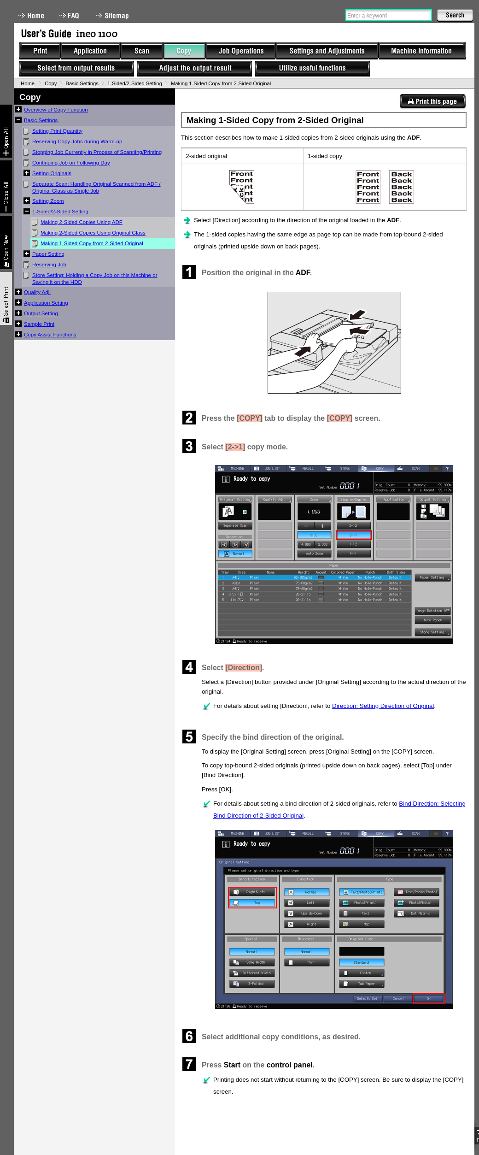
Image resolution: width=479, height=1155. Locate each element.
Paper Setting (48, 254)
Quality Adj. (37, 292)
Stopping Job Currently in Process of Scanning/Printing (97, 152)
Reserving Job (49, 264)
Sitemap (113, 15)
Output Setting (41, 313)
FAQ (70, 15)
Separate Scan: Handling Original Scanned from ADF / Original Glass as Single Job (96, 187)
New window (6, 242)
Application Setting (46, 303)
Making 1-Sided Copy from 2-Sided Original (92, 243)
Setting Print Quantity (57, 131)
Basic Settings (82, 83)
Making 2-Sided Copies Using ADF (82, 222)
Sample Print (39, 324)
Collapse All (6, 186)
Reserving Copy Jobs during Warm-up (77, 141)
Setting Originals (51, 173)
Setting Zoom (48, 201)
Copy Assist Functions (50, 334)
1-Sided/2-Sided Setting (134, 83)
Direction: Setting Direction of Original (383, 705)
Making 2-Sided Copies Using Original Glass (93, 233)
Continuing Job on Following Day (71, 162)
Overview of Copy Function (56, 109)
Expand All (6, 131)
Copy (51, 83)
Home (31, 15)
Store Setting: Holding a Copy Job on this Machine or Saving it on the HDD (95, 278)
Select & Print (6, 298)
